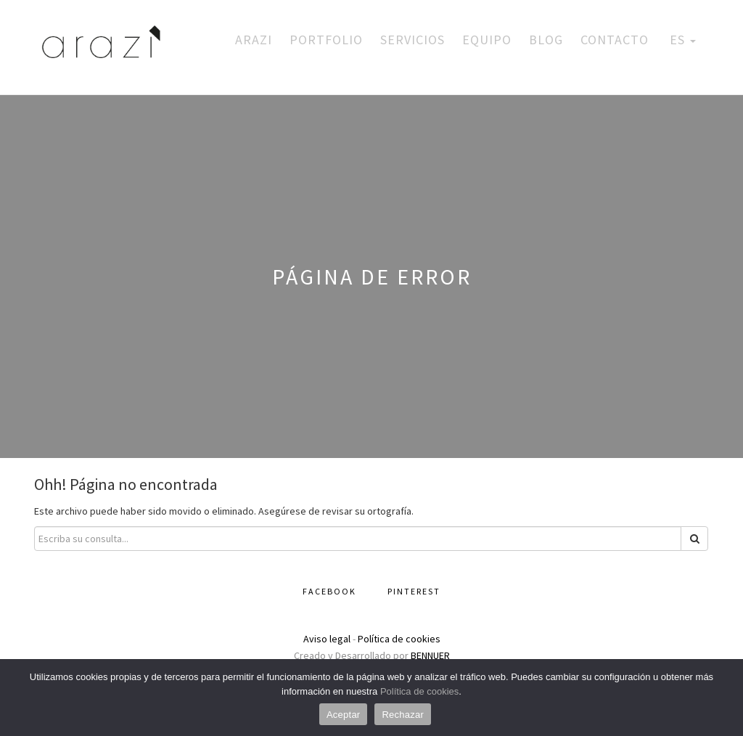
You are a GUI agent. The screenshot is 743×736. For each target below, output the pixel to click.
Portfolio (326, 39)
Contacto (614, 39)
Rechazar (403, 714)
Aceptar (344, 714)
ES (681, 39)
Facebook (329, 591)
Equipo (487, 39)
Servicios (412, 39)
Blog (546, 39)
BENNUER (430, 655)
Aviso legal (326, 638)
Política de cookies (399, 638)
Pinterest (413, 591)
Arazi (253, 39)
